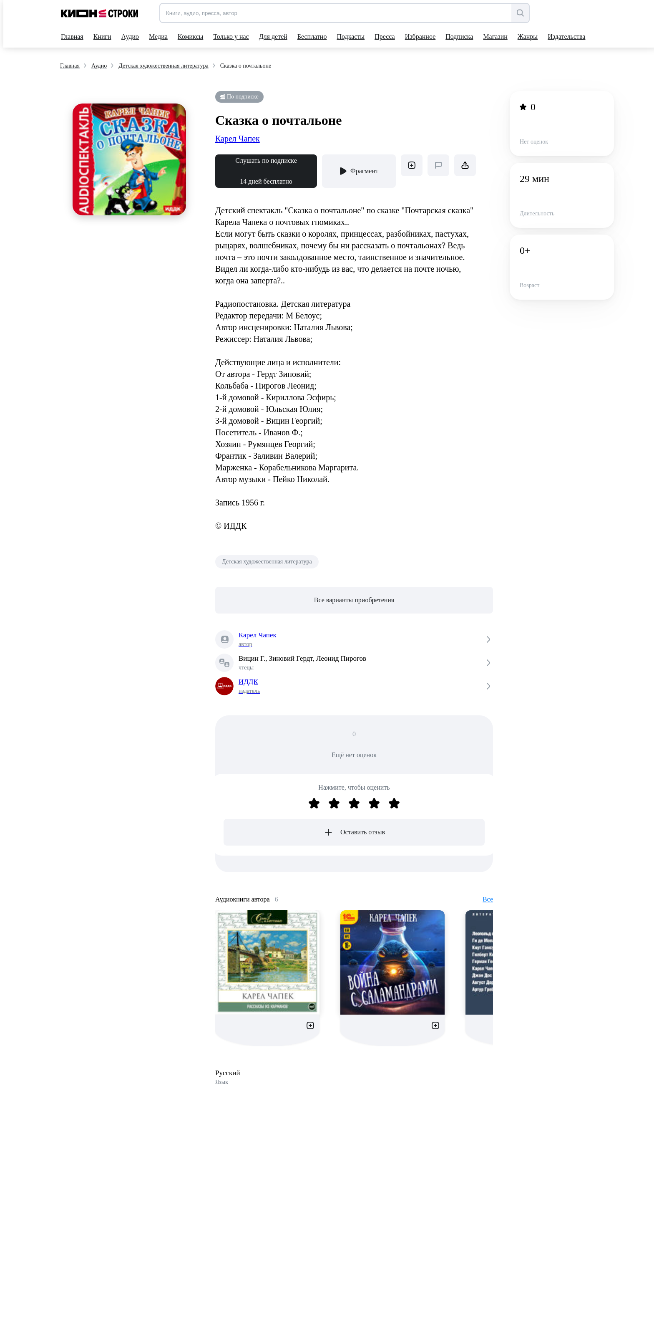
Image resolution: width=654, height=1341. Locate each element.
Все (488, 899)
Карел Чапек (237, 138)
